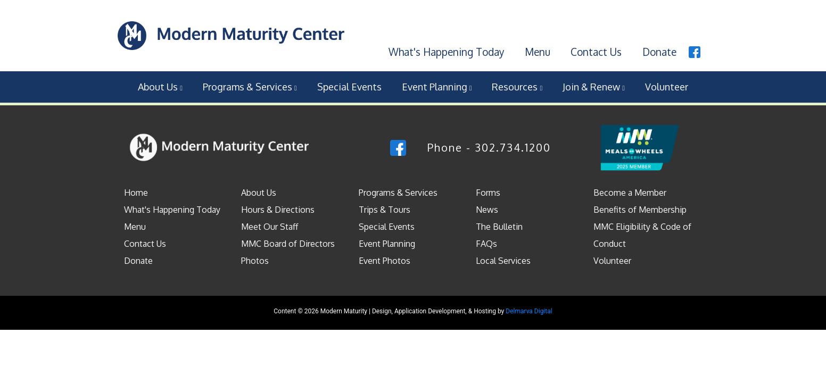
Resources (517, 87)
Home (136, 192)
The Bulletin (499, 226)
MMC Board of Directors (288, 243)
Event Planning (437, 87)
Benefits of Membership (640, 209)
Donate (659, 51)
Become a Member (629, 192)
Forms (488, 192)
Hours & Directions (278, 209)
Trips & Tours (384, 209)
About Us (160, 87)
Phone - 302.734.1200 (489, 147)
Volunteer (666, 87)
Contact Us (596, 51)
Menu (537, 51)
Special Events (349, 87)
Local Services (503, 260)
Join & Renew (594, 87)
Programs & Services (250, 87)
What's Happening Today (446, 51)
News (487, 209)
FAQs (486, 243)
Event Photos (384, 260)
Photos (255, 260)
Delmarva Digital (529, 311)
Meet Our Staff (269, 226)
